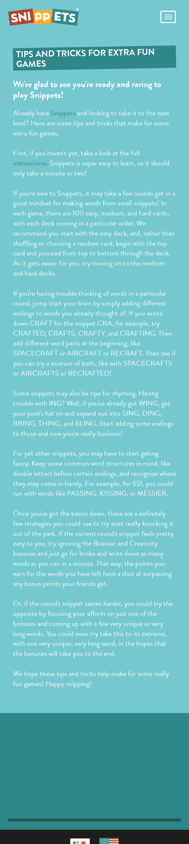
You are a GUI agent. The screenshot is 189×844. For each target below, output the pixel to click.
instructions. (30, 163)
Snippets (63, 113)
